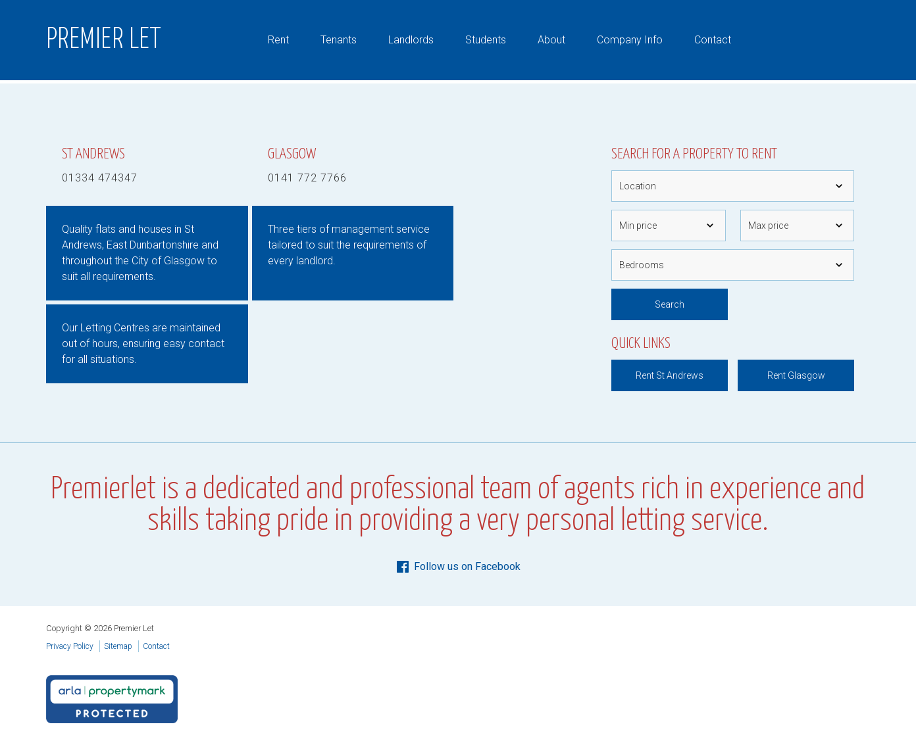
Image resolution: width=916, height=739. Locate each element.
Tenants (338, 40)
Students (485, 40)
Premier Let (104, 40)
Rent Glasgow (796, 375)
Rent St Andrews (669, 375)
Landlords (411, 40)
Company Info (630, 40)
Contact (712, 40)
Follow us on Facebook (458, 567)
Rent (278, 40)
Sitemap (118, 646)
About (551, 40)
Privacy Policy (69, 646)
